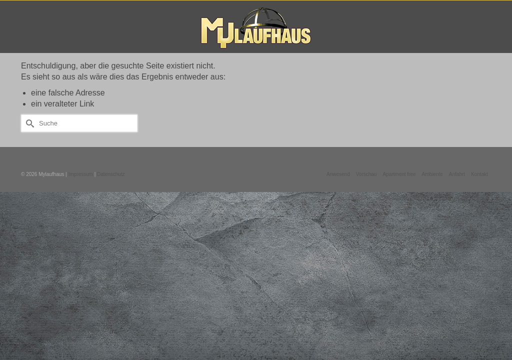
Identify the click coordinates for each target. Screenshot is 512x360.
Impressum (80, 175)
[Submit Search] (28, 125)
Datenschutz (111, 175)
